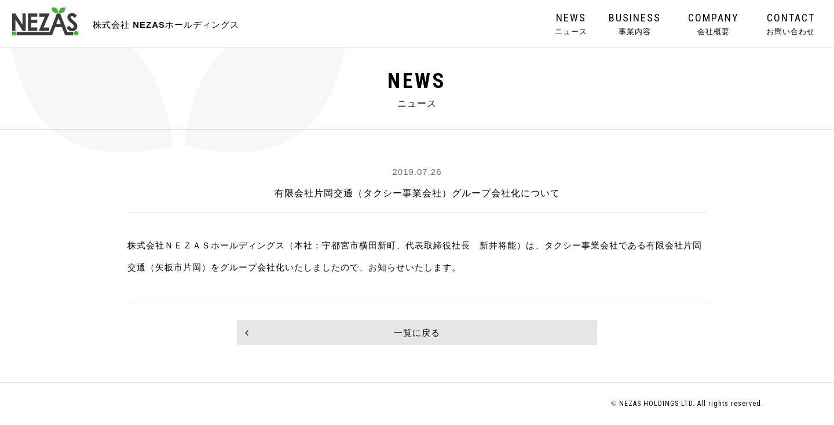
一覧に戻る (417, 333)
